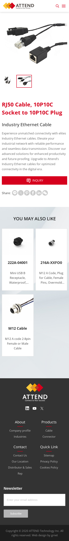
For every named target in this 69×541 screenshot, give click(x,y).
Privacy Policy (49, 461)
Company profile (20, 430)
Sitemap (49, 455)
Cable (48, 430)
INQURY (34, 181)
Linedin (27, 408)
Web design (39, 535)
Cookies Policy (49, 467)
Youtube (34, 408)
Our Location (20, 461)
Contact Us (20, 455)
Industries (20, 436)
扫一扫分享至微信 (45, 193)
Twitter (42, 408)
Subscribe (16, 513)
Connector (49, 436)
